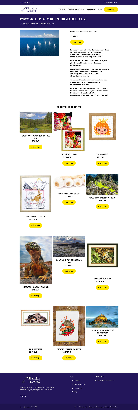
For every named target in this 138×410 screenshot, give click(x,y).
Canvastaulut (87, 31)
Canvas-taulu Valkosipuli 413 (69, 193)
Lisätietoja (77, 42)
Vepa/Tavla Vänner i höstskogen (69, 349)
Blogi (100, 9)
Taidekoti (62, 9)
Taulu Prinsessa (102, 154)
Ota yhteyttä (83, 407)
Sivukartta (113, 407)
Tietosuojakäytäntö (102, 407)
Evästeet (92, 407)
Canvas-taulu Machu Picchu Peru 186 (102, 197)
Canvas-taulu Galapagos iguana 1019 (35, 287)
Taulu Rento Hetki (35, 349)
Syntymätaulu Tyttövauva (35, 216)
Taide (81, 31)
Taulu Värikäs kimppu (69, 154)
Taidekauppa (110, 9)
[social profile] (33, 2)
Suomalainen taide (76, 9)
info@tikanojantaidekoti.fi (109, 2)
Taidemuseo (90, 9)
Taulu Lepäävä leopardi (102, 278)
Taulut (95, 31)
